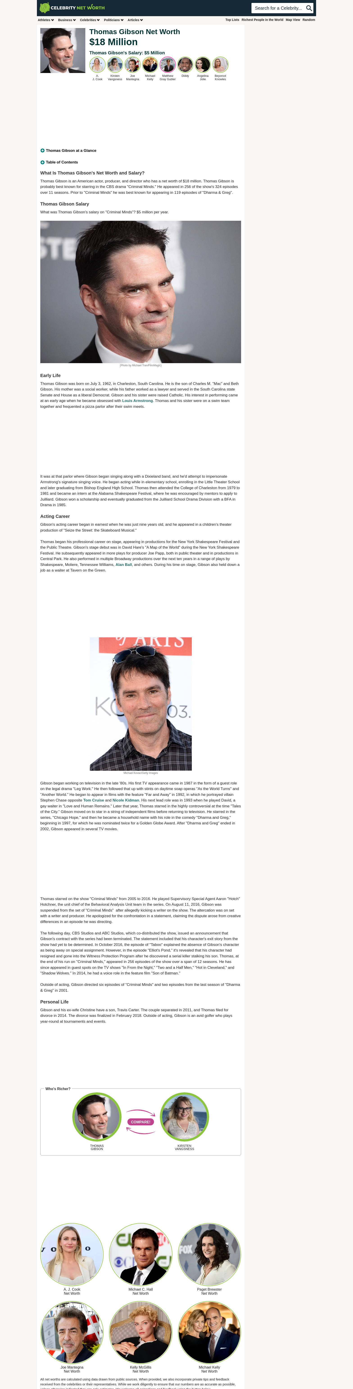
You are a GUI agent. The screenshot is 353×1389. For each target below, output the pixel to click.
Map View (293, 20)
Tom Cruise (93, 800)
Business (67, 20)
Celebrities (90, 20)
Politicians (114, 20)
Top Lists (232, 20)
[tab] (140, 151)
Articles (135, 20)
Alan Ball (123, 565)
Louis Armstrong (137, 401)
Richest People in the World (262, 20)
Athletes (46, 20)
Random (309, 20)
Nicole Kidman (126, 800)
